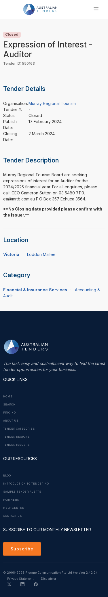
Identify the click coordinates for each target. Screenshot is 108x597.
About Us (10, 420)
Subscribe (22, 548)
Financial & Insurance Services (35, 289)
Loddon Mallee (41, 254)
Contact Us (12, 515)
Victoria (11, 254)
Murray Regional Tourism (52, 103)
